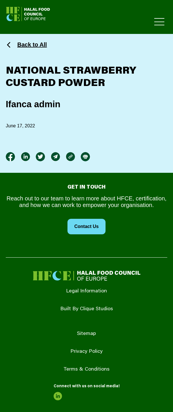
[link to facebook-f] (10, 156)
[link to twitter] (40, 156)
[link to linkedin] (25, 156)
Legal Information (86, 291)
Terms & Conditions (86, 369)
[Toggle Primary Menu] (159, 21)
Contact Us (86, 226)
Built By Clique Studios (86, 309)
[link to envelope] (55, 156)
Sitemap (86, 333)
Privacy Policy (86, 351)
